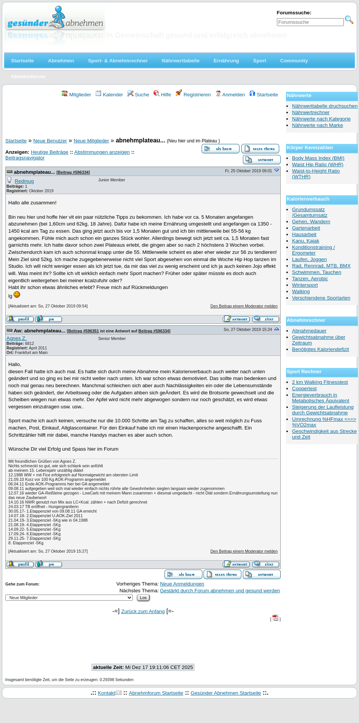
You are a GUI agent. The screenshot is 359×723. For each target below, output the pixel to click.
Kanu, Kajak (305, 241)
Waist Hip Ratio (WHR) (317, 164)
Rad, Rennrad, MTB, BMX (321, 266)
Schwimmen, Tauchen (316, 272)
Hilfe (162, 94)
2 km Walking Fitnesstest (320, 382)
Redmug (24, 181)
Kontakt (106, 693)
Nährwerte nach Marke (317, 125)
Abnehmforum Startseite (156, 693)
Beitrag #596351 (83, 331)
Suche (138, 94)
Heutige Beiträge (49, 152)
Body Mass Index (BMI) (318, 158)
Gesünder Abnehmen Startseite (226, 693)
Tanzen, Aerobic (310, 278)
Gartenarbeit (306, 228)
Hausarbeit (304, 234)
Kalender (109, 94)
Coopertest (304, 388)
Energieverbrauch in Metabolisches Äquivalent (320, 397)
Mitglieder (76, 94)
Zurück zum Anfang (143, 611)
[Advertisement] (143, 119)
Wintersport (305, 285)
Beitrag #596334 (73, 172)
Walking (301, 291)
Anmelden (230, 94)
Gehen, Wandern (311, 221)
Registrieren (193, 94)
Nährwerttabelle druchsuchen (324, 106)
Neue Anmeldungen (182, 584)
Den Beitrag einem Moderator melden (244, 306)
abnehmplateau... (35, 172)
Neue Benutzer (50, 141)
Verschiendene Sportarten (321, 298)
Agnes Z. (16, 338)
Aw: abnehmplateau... (40, 331)
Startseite (263, 94)
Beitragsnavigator (25, 158)
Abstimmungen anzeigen (102, 152)
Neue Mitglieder (91, 141)
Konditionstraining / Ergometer (313, 250)
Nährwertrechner (310, 112)
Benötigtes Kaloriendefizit (320, 349)
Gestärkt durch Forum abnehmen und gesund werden (220, 590)
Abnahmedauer (309, 331)
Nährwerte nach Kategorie (321, 119)
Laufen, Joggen (309, 259)
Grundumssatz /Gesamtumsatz (309, 212)
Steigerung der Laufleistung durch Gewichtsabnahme (323, 410)
